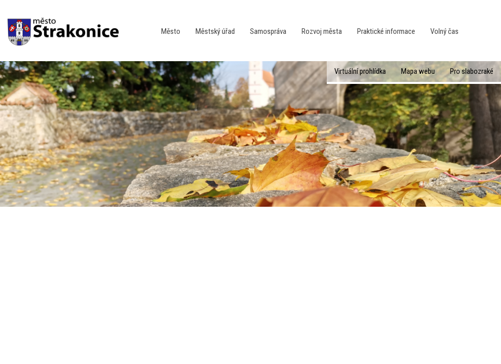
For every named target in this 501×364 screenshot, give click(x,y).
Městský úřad (215, 31)
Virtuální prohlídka (360, 71)
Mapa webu (418, 71)
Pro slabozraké (471, 71)
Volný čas (444, 31)
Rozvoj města (322, 31)
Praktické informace (386, 31)
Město (170, 31)
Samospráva (268, 31)
